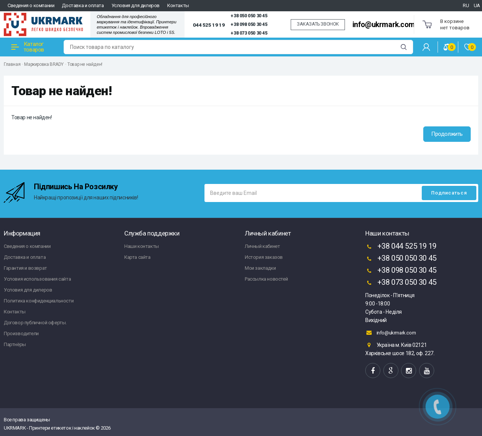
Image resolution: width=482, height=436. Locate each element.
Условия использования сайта (37, 279)
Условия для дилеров (135, 5)
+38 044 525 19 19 (400, 247)
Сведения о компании (31, 5)
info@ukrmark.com (383, 24)
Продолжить (447, 134)
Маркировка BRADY (44, 64)
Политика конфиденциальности (38, 301)
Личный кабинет (262, 246)
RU (466, 5)
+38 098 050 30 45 (248, 24)
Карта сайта (137, 257)
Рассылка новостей (266, 279)
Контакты (178, 5)
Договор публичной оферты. (35, 322)
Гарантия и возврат (25, 268)
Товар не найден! (84, 64)
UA (477, 5)
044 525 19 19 (208, 25)
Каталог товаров (27, 47)
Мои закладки (260, 268)
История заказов (264, 257)
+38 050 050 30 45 (248, 15)
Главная (12, 64)
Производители (21, 333)
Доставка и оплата (83, 5)
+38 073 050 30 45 (248, 33)
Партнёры (15, 344)
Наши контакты (141, 246)
